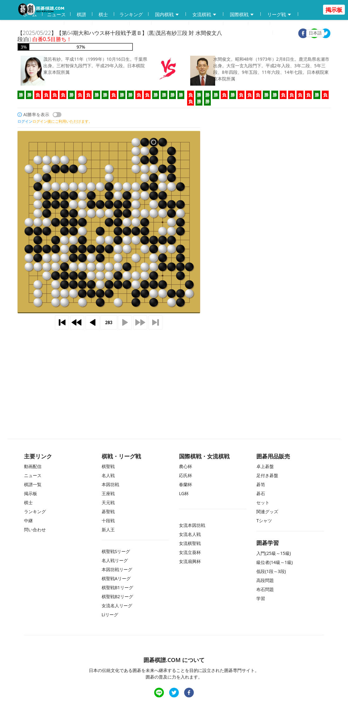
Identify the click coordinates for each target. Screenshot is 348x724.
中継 (259, 24)
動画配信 (78, 24)
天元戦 (108, 502)
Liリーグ (110, 615)
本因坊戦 (110, 484)
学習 (140, 24)
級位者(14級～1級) (274, 562)
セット (262, 502)
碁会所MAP (111, 24)
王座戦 (108, 493)
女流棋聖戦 (190, 543)
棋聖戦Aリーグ (116, 578)
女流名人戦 (190, 534)
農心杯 (185, 466)
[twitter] (326, 34)
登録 (264, 33)
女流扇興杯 (190, 561)
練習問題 (170, 24)
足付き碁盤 (267, 475)
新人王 (108, 529)
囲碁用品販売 (41, 24)
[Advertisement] (174, 375)
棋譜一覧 (32, 484)
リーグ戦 (279, 14)
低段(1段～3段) (271, 571)
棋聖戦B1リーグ (117, 587)
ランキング (131, 14)
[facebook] (189, 693)
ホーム (30, 14)
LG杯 (184, 493)
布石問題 (265, 589)
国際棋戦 (242, 14)
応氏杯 (185, 475)
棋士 (103, 14)
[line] (159, 693)
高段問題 (265, 580)
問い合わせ (206, 24)
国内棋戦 (167, 14)
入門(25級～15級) (273, 553)
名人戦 (108, 475)
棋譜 (81, 14)
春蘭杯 (185, 484)
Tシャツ (264, 520)
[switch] (57, 114)
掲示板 (236, 24)
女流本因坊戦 (192, 525)
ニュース (56, 14)
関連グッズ (267, 511)
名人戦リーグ (115, 560)
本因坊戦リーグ (117, 569)
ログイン (289, 33)
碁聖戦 (108, 511)
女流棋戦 (204, 14)
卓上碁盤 (265, 466)
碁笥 (260, 484)
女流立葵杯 (190, 552)
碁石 (260, 493)
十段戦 (108, 520)
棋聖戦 (108, 466)
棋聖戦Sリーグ (116, 551)
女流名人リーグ (117, 605)
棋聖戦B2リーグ (117, 596)
